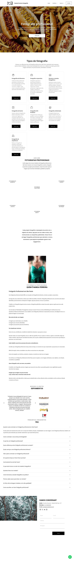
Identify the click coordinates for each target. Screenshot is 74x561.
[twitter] (42, 504)
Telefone (42, 515)
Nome (41, 510)
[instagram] (40, 504)
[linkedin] (44, 504)
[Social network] (47, 504)
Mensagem (42, 520)
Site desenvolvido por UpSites (56, 559)
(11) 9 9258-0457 (47, 499)
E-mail (54, 510)
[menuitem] (48, 3)
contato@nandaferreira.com (48, 501)
